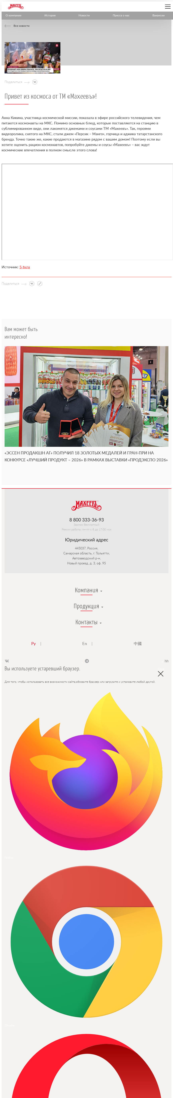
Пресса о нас (121, 15)
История (50, 15)
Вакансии (158, 15)
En (84, 644)
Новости (84, 15)
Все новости (21, 26)
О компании (13, 15)
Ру (33, 644)
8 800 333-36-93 (86, 520)
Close (160, 670)
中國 (138, 644)
